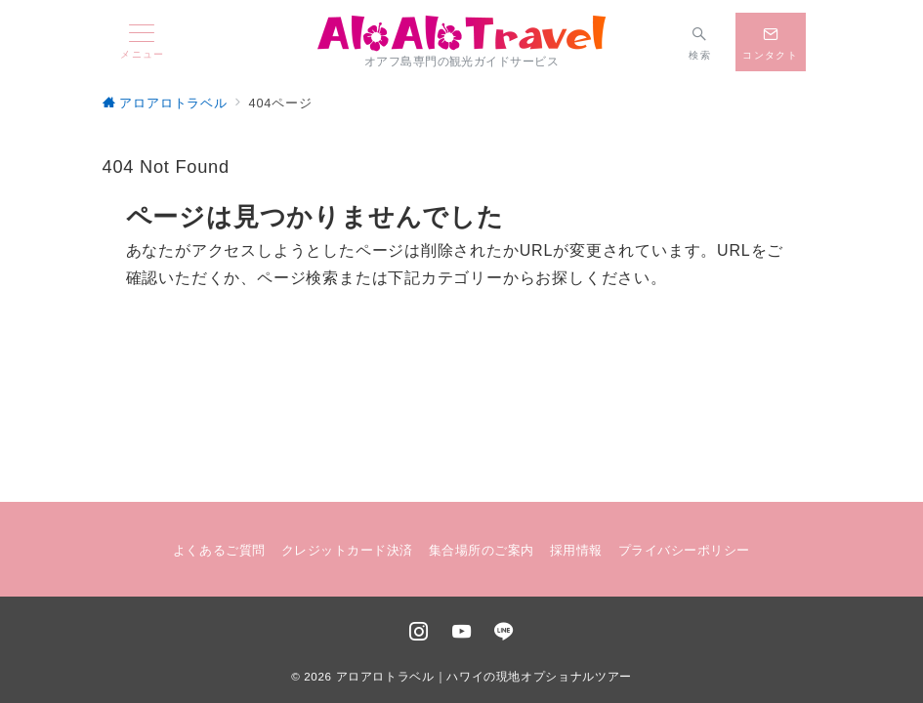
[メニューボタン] (142, 42)
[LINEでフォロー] (504, 633)
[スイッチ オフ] (700, 41)
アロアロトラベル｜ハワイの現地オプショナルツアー (484, 676)
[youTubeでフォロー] (462, 633)
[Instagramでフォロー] (419, 633)
